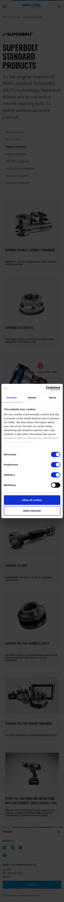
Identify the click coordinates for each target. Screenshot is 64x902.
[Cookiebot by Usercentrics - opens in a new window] (46, 388)
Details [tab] (32, 397)
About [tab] (52, 397)
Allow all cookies (32, 500)
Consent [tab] (12, 397)
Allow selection (32, 510)
